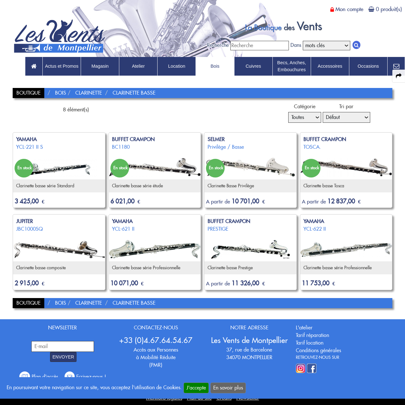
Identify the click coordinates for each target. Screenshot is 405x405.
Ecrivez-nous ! (85, 376)
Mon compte (349, 9)
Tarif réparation (312, 335)
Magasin (100, 66)
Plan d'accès (39, 376)
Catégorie (304, 106)
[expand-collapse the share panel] (398, 76)
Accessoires (330, 66)
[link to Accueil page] (33, 66)
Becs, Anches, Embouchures (291, 66)
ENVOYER (63, 356)
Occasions (368, 66)
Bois (214, 66)
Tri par (346, 106)
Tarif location (309, 343)
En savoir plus (228, 387)
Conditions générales (318, 350)
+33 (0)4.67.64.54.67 (155, 340)
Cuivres (253, 66)
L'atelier (304, 327)
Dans (295, 45)
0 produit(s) (389, 9)
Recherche (218, 45)
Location (176, 66)
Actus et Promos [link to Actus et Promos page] (61, 66)
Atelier (138, 66)
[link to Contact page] (396, 66)
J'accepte (196, 387)
